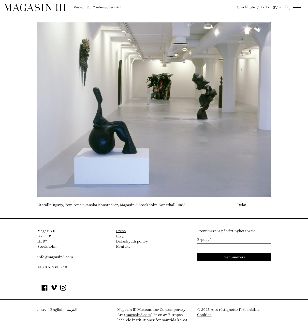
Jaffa (264, 7)
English (56, 310)
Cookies (204, 315)
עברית (41, 310)
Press (121, 231)
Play (120, 236)
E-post (204, 240)
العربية (72, 310)
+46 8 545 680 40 (52, 267)
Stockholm (246, 7)
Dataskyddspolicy (132, 241)
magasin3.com (138, 315)
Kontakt (123, 246)
